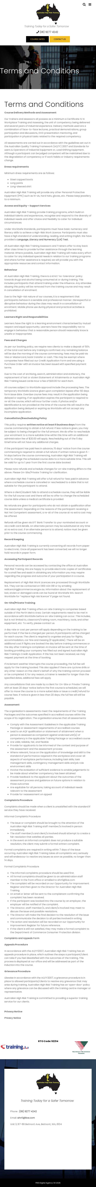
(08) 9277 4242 (47, 32)
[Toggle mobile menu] (90, 4)
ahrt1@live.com (26, 1117)
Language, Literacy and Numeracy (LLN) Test (42, 239)
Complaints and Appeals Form (21, 938)
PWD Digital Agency (44, 1183)
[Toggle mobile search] (84, 4)
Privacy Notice (12, 1018)
